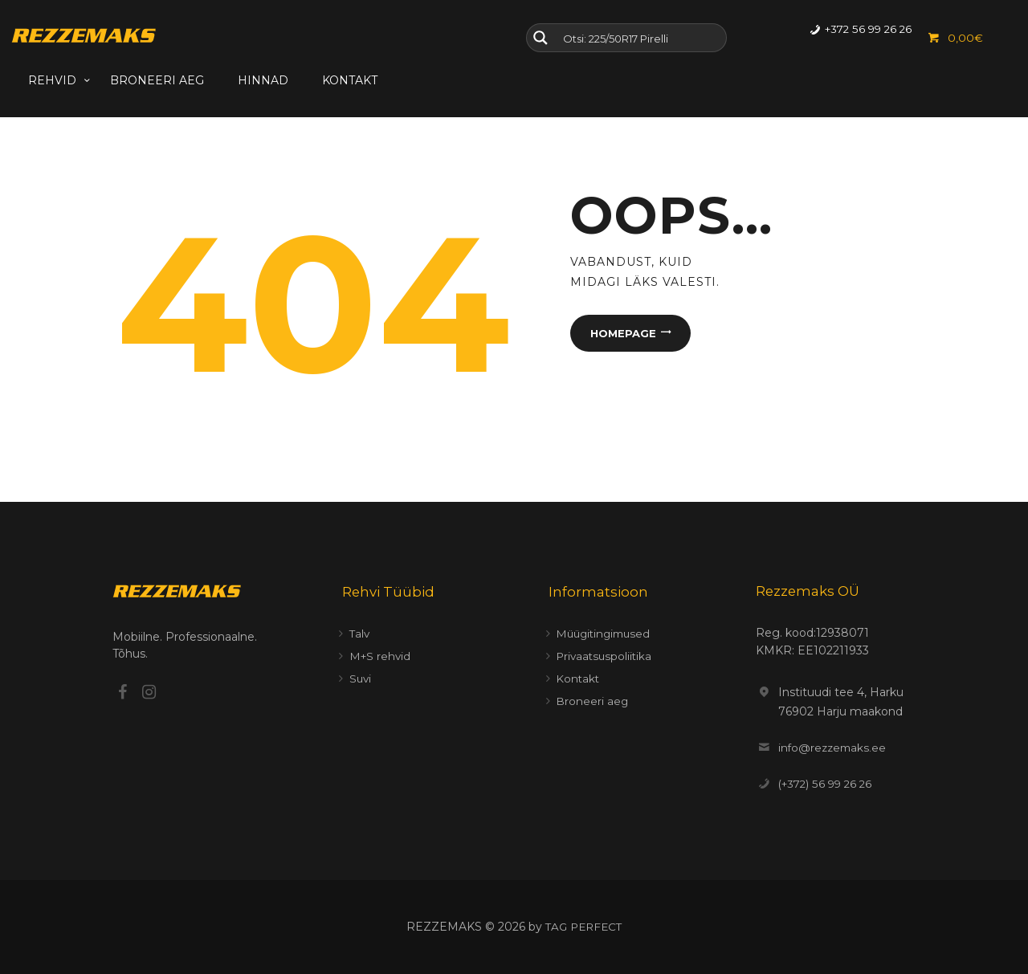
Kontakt (578, 678)
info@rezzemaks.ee (834, 747)
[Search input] (641, 37)
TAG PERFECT (584, 926)
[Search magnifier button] (540, 37)
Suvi (361, 678)
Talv (360, 633)
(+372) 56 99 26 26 (828, 783)
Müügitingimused (606, 633)
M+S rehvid (381, 656)
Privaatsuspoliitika (605, 656)
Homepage (622, 334)
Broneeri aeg (592, 701)
